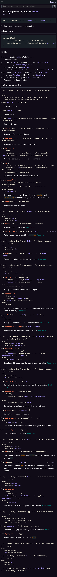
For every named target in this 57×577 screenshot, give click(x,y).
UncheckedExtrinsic (44, 20)
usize (36, 327)
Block (53, 2)
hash (7, 202)
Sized (29, 402)
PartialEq (32, 439)
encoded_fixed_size (13, 327)
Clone (29, 211)
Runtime (25, 67)
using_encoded (11, 418)
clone (7, 223)
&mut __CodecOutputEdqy (34, 396)
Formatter (29, 253)
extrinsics (10, 138)
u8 (12, 191)
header (8, 128)
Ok (34, 496)
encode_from (10, 180)
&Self (36, 231)
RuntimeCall (7, 65)
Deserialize (38, 336)
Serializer (26, 496)
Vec (25, 43)
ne (6, 462)
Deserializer (8, 355)
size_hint (9, 381)
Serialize (32, 477)
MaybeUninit (21, 298)
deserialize (10, 348)
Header (30, 20)
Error (4, 255)
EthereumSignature (24, 65)
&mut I (15, 296)
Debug (29, 241)
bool (51, 452)
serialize (9, 489)
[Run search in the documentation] (26, 6)
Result (45, 253)
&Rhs (23, 462)
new (6, 163)
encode (8, 410)
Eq (27, 556)
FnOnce (10, 422)
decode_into (10, 294)
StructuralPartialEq (36, 568)
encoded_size (11, 430)
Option (31, 327)
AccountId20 (43, 62)
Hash (9, 118)
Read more (30, 227)
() (49, 253)
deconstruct (10, 148)
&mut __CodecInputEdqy (35, 280)
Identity (11, 526)
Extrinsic (11, 102)
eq (6, 452)
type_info (9, 534)
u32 (28, 40)
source (4, 14)
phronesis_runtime (22, 11)
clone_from (10, 231)
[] (9, 14)
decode (8, 277)
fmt (6, 253)
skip (7, 315)
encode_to (9, 392)
